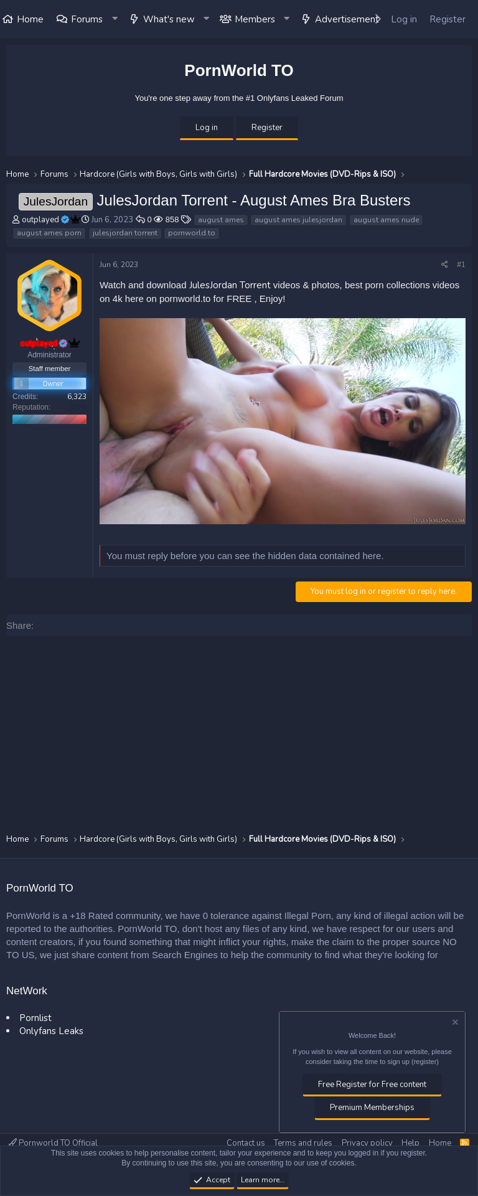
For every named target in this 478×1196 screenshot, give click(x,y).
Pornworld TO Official (53, 1143)
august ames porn (49, 233)
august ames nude (386, 220)
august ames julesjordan (298, 220)
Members (255, 19)
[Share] (444, 265)
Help (410, 1143)
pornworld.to (191, 233)
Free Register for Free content (372, 1084)
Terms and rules (303, 1143)
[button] (115, 19)
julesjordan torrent (125, 233)
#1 (461, 265)
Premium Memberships (372, 1107)
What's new (169, 19)
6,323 (77, 397)
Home (440, 1143)
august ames (221, 220)
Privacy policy (367, 1143)
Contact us (246, 1143)
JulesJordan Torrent (230, 285)
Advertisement (347, 19)
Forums (87, 19)
